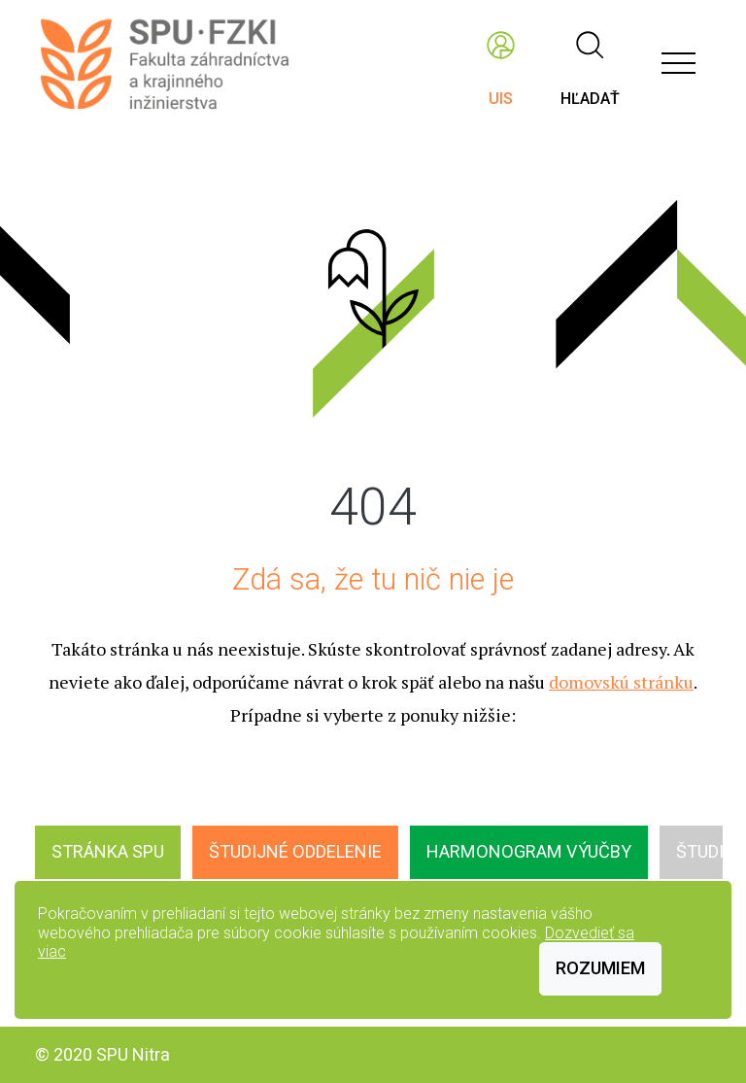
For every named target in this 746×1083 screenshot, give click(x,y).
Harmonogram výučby (528, 851)
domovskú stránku (621, 682)
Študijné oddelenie (295, 851)
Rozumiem (600, 968)
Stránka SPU (107, 851)
